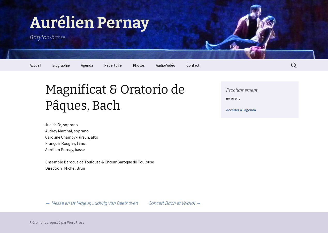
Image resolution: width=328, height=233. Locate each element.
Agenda (87, 65)
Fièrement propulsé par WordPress (57, 222)
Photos (139, 65)
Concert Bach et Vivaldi (174, 203)
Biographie (61, 65)
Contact (193, 65)
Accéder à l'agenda (241, 110)
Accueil (35, 65)
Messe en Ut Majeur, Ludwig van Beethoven (91, 203)
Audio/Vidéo (165, 65)
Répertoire (113, 65)
